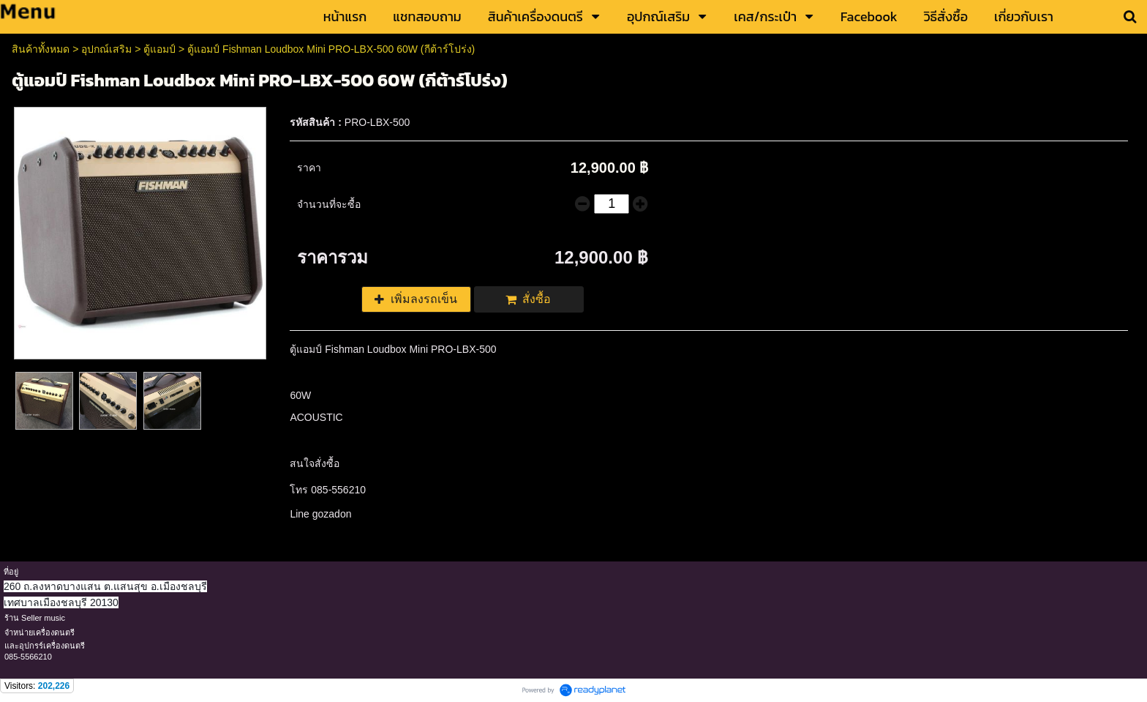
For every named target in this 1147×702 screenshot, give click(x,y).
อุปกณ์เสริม (106, 49)
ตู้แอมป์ (159, 49)
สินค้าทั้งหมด (40, 49)
